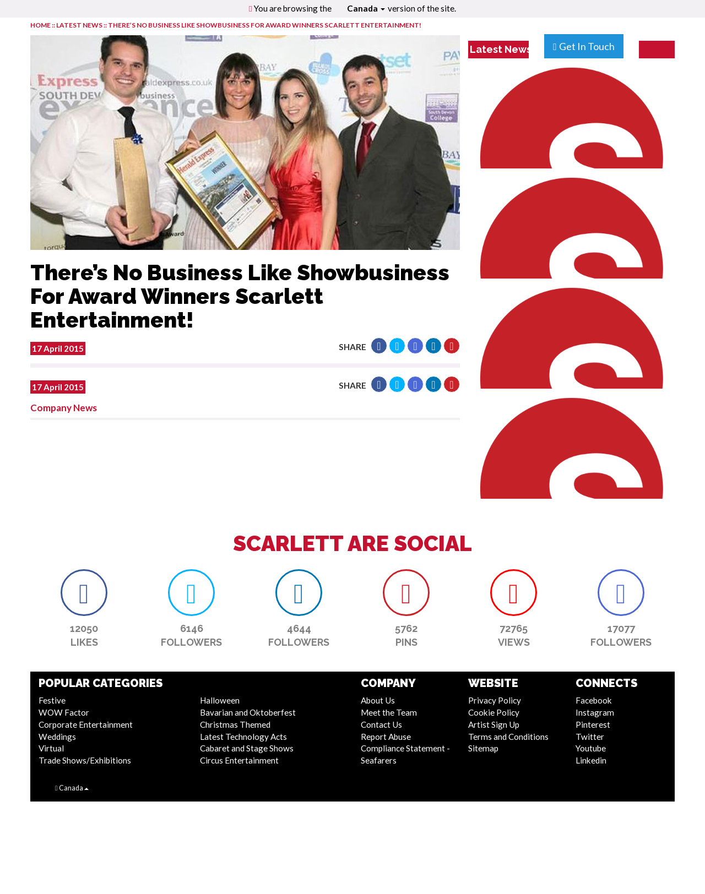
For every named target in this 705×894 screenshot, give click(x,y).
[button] (379, 345)
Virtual (51, 748)
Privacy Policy (494, 700)
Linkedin (591, 760)
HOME (40, 25)
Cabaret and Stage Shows (247, 748)
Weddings (57, 737)
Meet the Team (389, 712)
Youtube (591, 748)
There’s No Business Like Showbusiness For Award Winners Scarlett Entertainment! (264, 25)
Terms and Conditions (508, 737)
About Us (378, 700)
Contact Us (381, 724)
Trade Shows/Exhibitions (85, 760)
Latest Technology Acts (243, 737)
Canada (366, 8)
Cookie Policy (493, 712)
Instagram (595, 712)
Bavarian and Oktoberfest (248, 712)
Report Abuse (386, 737)
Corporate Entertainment (86, 724)
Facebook (594, 700)
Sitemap (483, 748)
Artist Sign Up (493, 724)
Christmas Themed (235, 724)
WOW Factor (64, 712)
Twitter (590, 737)
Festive (52, 700)
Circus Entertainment (239, 760)
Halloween (220, 700)
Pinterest (593, 724)
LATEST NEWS (80, 25)
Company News (63, 407)
